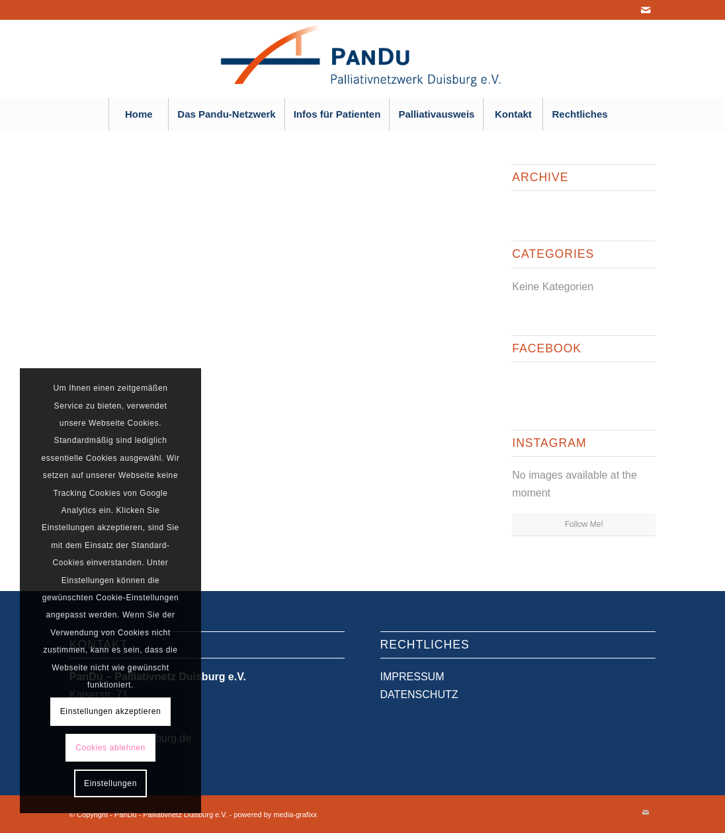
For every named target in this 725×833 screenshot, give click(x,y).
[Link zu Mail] (646, 10)
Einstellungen (110, 783)
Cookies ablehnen (110, 747)
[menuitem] (138, 114)
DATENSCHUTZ (419, 694)
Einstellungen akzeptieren (110, 711)
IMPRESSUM (412, 676)
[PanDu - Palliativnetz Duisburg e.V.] (362, 59)
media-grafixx (295, 814)
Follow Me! (584, 524)
